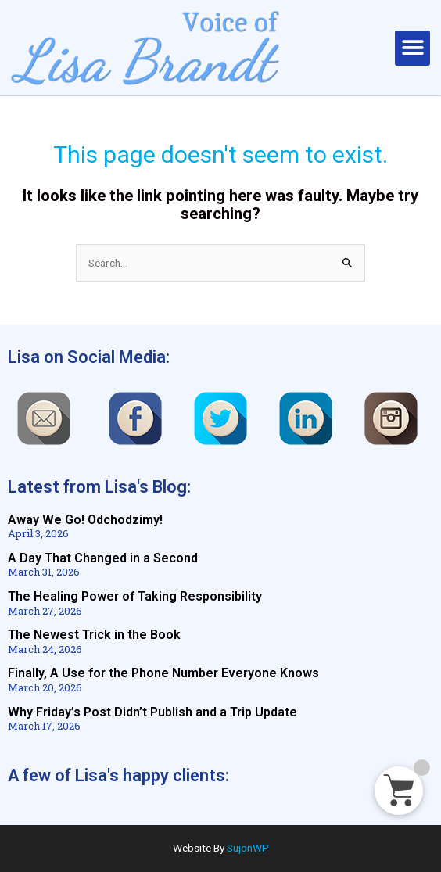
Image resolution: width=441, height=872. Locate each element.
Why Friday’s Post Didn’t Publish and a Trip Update (152, 712)
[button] (412, 48)
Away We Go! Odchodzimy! (85, 519)
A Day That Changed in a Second (103, 558)
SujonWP (248, 847)
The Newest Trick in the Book (94, 634)
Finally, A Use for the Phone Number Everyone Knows (163, 673)
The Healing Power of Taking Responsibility (135, 596)
